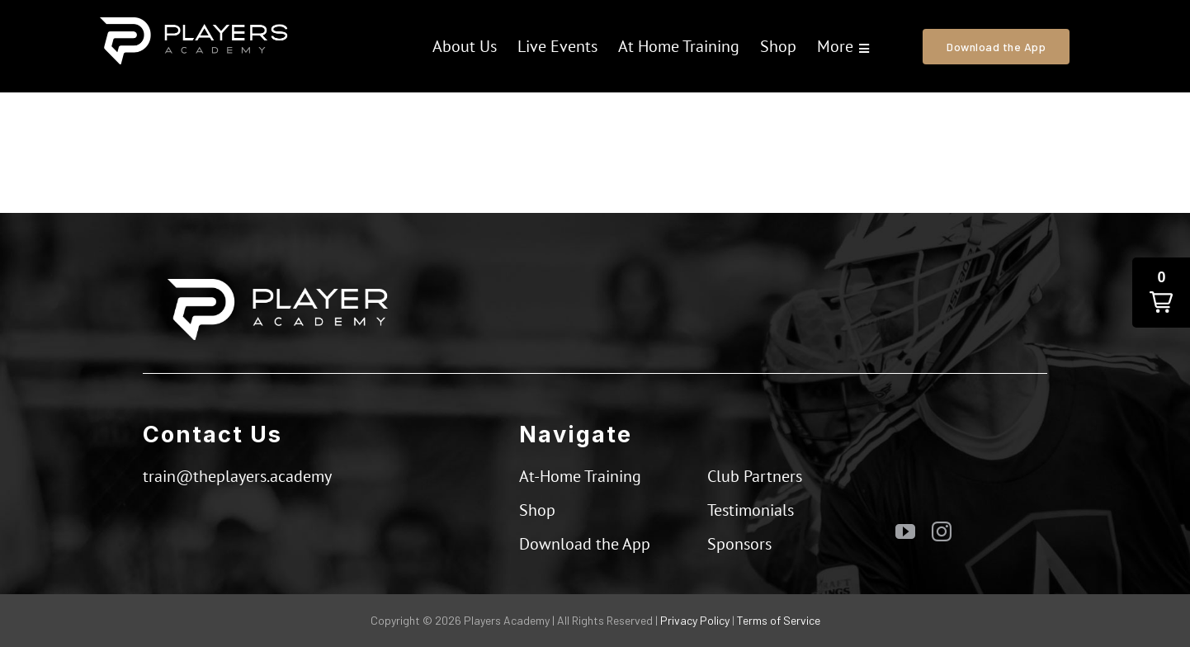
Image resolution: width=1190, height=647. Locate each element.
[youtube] (905, 531)
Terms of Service (778, 620)
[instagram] (942, 531)
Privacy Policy (695, 620)
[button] (1161, 292)
